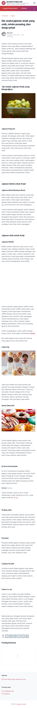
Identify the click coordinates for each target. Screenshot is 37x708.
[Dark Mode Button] (34, 3)
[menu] (4, 3)
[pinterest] (23, 636)
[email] (27, 636)
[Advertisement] (18, 284)
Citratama (6, 694)
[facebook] (7, 636)
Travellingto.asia (8, 691)
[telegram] (19, 636)
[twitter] (11, 636)
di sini (16, 498)
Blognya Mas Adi (14, 2)
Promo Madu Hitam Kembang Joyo (14, 679)
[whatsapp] (15, 636)
